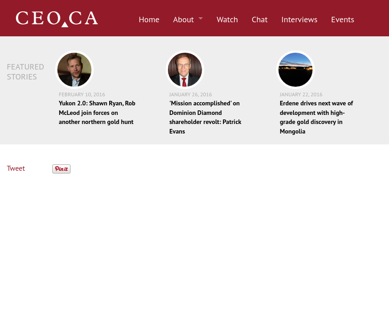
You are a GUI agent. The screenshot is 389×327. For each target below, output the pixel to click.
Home (149, 19)
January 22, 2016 (301, 94)
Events (342, 19)
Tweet (16, 168)
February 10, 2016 (82, 94)
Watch (227, 19)
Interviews (299, 19)
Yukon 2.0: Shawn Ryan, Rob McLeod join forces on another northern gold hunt (97, 112)
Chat (260, 19)
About (183, 19)
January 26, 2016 (190, 94)
